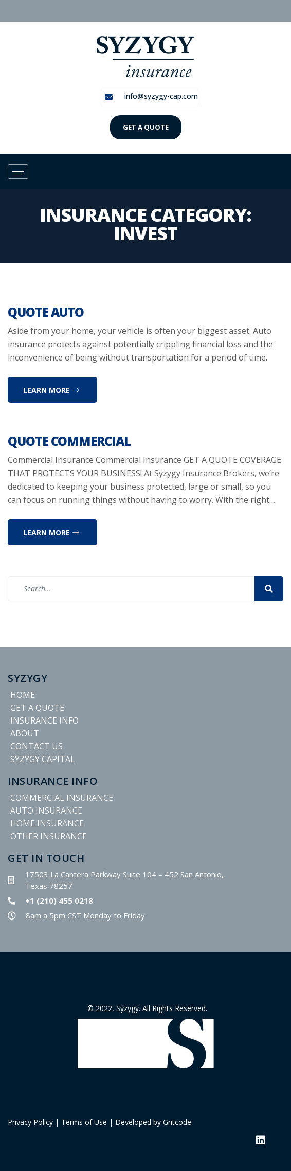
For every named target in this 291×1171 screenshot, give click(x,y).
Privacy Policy (30, 1122)
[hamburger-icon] (18, 171)
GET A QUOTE (146, 127)
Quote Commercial (69, 441)
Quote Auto (46, 311)
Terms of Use (84, 1122)
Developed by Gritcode (153, 1122)
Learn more (51, 390)
